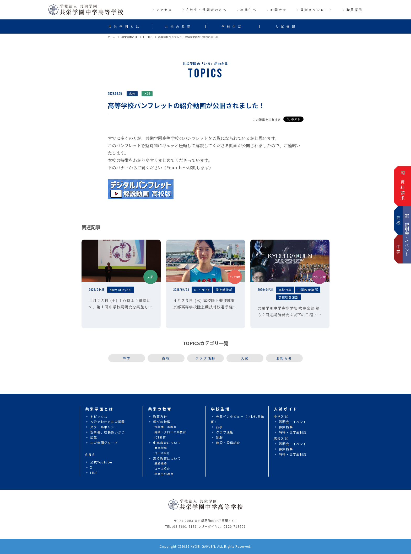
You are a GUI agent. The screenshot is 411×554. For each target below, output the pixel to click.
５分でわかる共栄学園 (107, 421)
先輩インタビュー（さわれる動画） (237, 419)
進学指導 (160, 448)
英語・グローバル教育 (170, 432)
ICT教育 (160, 437)
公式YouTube (101, 462)
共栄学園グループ (104, 442)
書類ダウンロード (316, 9)
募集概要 (286, 427)
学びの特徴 (161, 421)
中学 (127, 358)
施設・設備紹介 (228, 442)
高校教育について (167, 458)
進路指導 (160, 463)
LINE (94, 472)
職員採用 (355, 9)
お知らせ (284, 358)
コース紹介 (162, 453)
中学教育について (167, 442)
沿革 (93, 437)
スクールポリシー (104, 427)
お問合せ (278, 9)
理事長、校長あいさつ (107, 432)
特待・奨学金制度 (293, 432)
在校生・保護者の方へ (206, 9)
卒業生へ (248, 9)
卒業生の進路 (164, 474)
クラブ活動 (205, 358)
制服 (219, 437)
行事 (219, 427)
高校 (166, 358)
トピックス (98, 416)
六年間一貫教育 (165, 427)
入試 (245, 358)
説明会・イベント (293, 421)
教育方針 (160, 416)
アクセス (164, 9)
